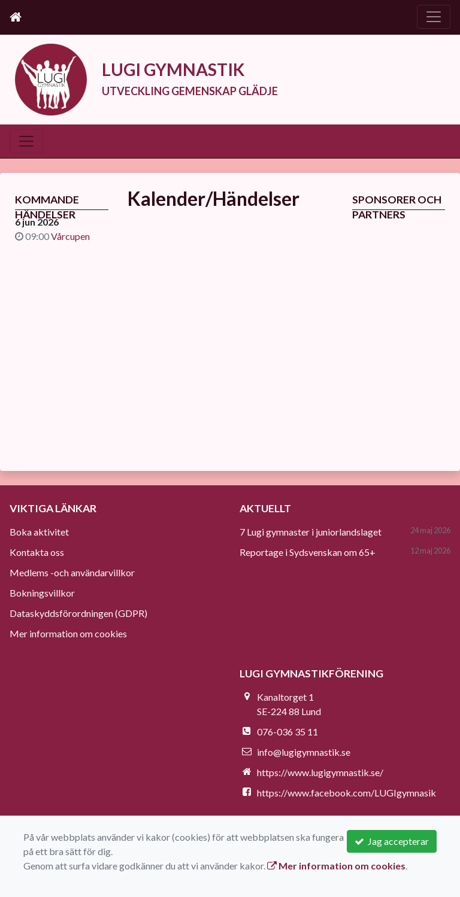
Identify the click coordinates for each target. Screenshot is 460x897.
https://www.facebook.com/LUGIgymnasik (346, 792)
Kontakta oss (37, 552)
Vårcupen (70, 236)
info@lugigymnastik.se (303, 752)
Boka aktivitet (39, 531)
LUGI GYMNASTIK (180, 69)
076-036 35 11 (287, 731)
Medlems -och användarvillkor (72, 572)
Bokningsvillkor (42, 592)
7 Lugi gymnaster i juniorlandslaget (311, 531)
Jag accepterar (392, 841)
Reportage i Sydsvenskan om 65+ (308, 552)
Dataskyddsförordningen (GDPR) (78, 613)
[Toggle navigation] (433, 17)
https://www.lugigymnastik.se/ (320, 772)
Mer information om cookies (68, 633)
